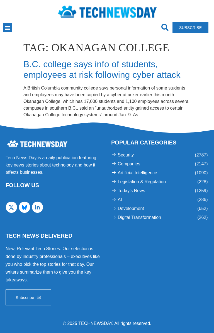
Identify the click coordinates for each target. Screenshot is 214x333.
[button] (7, 27)
